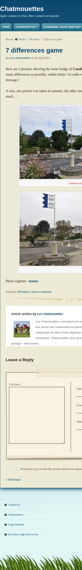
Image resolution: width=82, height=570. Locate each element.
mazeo (33, 281)
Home (6, 27)
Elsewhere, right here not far (23, 534)
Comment (14, 384)
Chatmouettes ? (27, 27)
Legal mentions (16, 524)
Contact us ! (14, 504)
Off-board (34, 39)
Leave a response (41, 291)
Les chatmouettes (19, 58)
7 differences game (34, 50)
